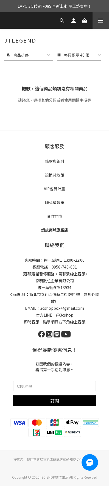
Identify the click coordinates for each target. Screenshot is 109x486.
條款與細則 (54, 161)
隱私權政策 (54, 202)
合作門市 (54, 216)
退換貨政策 (54, 175)
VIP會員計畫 (54, 188)
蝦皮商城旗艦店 (54, 230)
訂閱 (54, 400)
